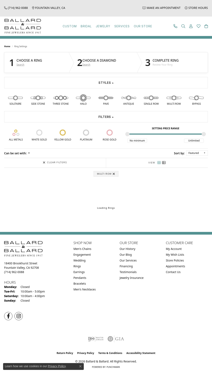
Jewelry (103, 26)
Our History (127, 249)
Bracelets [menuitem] (79, 283)
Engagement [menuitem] (82, 255)
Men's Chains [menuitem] (82, 249)
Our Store (143, 26)
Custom (70, 26)
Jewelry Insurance (132, 278)
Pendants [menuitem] (79, 278)
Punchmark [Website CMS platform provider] (113, 367)
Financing (126, 266)
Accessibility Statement (140, 353)
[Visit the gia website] (116, 339)
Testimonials (128, 272)
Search (20, 64)
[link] (16, 7)
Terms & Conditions (110, 353)
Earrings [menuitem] (79, 272)
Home (7, 46)
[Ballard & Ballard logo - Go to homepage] (21, 26)
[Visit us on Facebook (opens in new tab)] (8, 316)
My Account (174, 249)
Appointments (175, 266)
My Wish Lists (175, 255)
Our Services (128, 260)
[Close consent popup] (80, 366)
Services (122, 26)
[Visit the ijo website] (95, 339)
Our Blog (126, 255)
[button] (183, 26)
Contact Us (173, 272)
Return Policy (65, 353)
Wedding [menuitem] (79, 260)
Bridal (86, 26)
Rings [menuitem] (77, 266)
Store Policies (175, 260)
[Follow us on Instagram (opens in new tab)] (18, 316)
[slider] (127, 134)
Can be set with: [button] (15, 153)
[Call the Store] (14, 272)
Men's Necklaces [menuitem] (84, 289)
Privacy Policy (85, 353)
